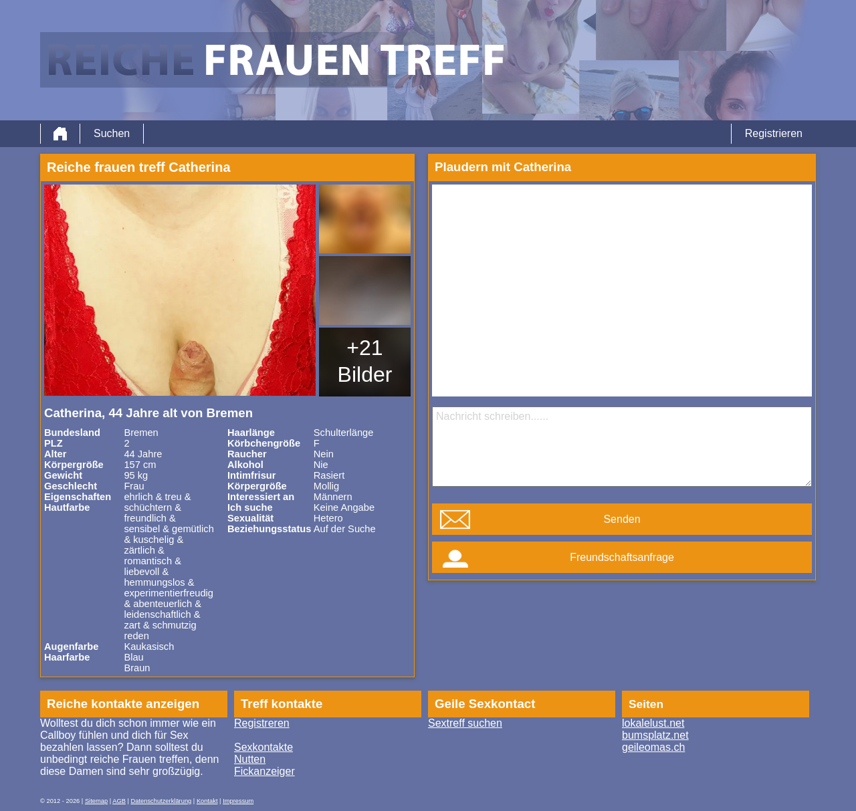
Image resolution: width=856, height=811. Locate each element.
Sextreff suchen (465, 723)
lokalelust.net (653, 723)
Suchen (112, 133)
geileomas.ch (653, 747)
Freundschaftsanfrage (622, 557)
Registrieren (773, 133)
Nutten (249, 759)
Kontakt (207, 801)
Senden (621, 519)
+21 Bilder (365, 361)
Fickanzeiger (264, 771)
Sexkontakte (263, 747)
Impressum (238, 801)
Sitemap (96, 801)
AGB (119, 801)
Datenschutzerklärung (161, 801)
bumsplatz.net (655, 735)
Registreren (262, 723)
